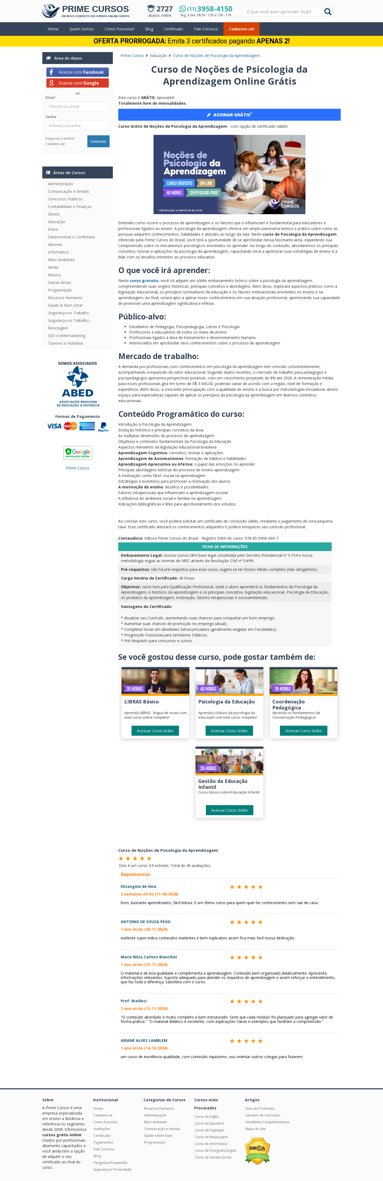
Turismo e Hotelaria (65, 343)
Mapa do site (255, 1128)
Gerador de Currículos (262, 1115)
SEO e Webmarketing (66, 335)
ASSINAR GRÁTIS (229, 114)
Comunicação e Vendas (68, 191)
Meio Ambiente (61, 259)
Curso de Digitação (209, 1130)
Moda (53, 267)
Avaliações (102, 1128)
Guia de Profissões (260, 1108)
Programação (60, 290)
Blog (149, 28)
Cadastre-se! (241, 28)
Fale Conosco (206, 28)
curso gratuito (143, 280)
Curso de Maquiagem (211, 1137)
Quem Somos (81, 28)
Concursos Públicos (65, 198)
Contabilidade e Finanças (70, 206)
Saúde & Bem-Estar (65, 305)
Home (53, 28)
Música (54, 274)
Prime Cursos (78, 468)
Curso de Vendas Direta (213, 1157)
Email (50, 97)
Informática (58, 252)
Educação (56, 221)
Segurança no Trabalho (68, 312)
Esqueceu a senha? (60, 138)
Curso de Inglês (207, 1116)
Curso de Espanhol (209, 1123)
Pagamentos (103, 1142)
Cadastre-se (103, 1115)
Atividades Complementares (267, 1122)
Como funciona (105, 1122)
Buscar (327, 11)
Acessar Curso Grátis (155, 730)
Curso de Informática (211, 1143)
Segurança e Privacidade (112, 1169)
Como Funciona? (119, 28)
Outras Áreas (59, 282)
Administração (60, 183)
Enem (53, 229)
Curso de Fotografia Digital (215, 1150)
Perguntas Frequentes (110, 1162)
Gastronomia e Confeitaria (71, 236)
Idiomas (55, 244)
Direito (54, 214)
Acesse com (81, 72)
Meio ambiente (155, 1122)
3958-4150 (209, 8)
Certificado (173, 28)
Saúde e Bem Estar (158, 1135)
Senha (51, 116)
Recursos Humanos (65, 297)
